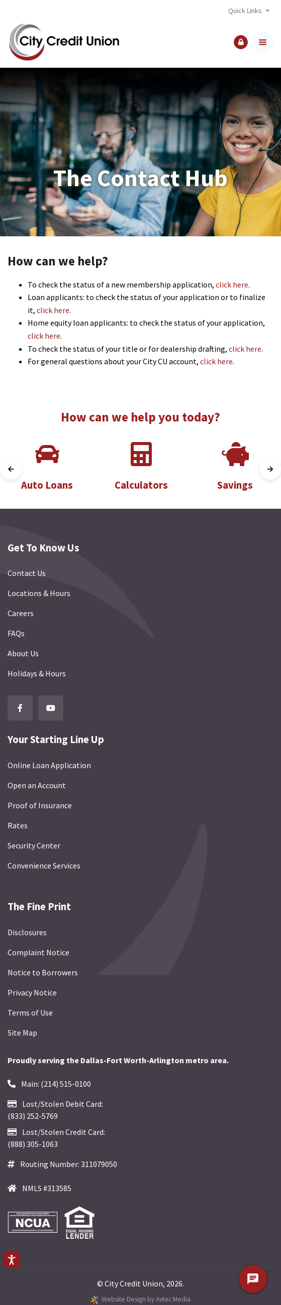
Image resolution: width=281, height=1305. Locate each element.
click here (232, 284)
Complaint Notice (38, 952)
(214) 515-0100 (66, 1084)
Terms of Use (30, 1012)
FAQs (16, 633)
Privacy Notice (32, 992)
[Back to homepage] (64, 42)
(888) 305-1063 (33, 1144)
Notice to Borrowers (43, 972)
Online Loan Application (49, 765)
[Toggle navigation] (262, 42)
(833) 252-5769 (33, 1116)
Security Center (34, 845)
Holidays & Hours (37, 673)
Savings (235, 485)
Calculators (141, 485)
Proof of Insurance (40, 805)
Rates (18, 825)
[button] (241, 42)
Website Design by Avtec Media (146, 1299)
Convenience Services (44, 865)
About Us (23, 653)
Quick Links (245, 10)
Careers (21, 613)
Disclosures (27, 932)
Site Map (22, 1033)
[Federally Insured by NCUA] (35, 1223)
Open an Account (37, 785)
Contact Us (27, 573)
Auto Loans (47, 485)
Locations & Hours (39, 593)
